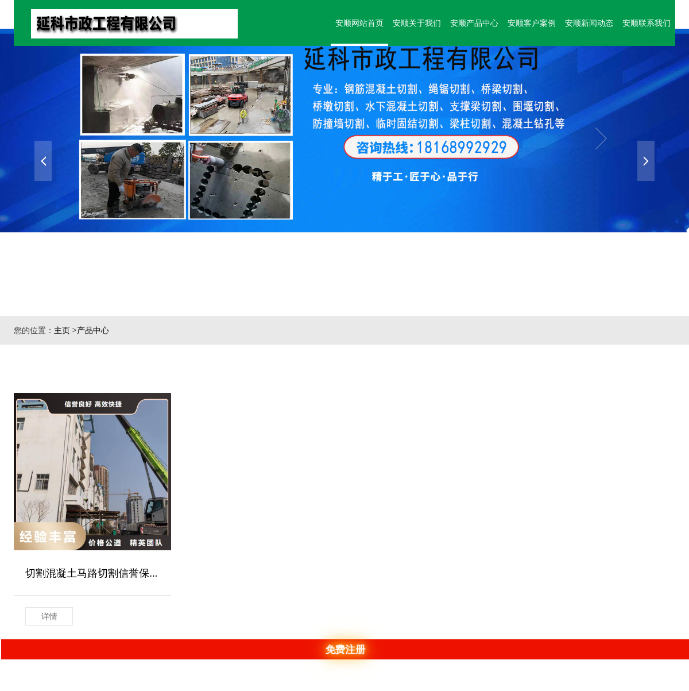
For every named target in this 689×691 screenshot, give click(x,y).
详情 (49, 616)
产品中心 (93, 330)
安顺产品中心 (468, 18)
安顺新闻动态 (587, 18)
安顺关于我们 (409, 18)
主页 (62, 330)
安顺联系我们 (646, 18)
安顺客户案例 (528, 18)
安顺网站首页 (350, 18)
